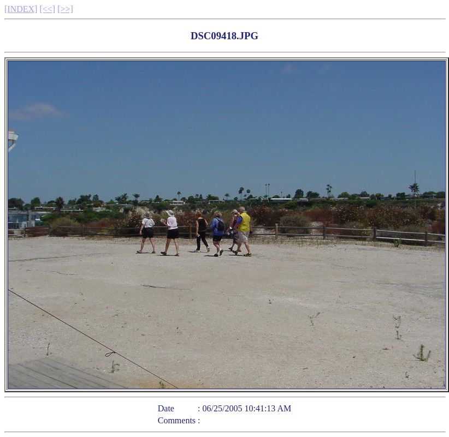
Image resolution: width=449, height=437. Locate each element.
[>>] (65, 9)
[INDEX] (20, 9)
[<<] (47, 9)
